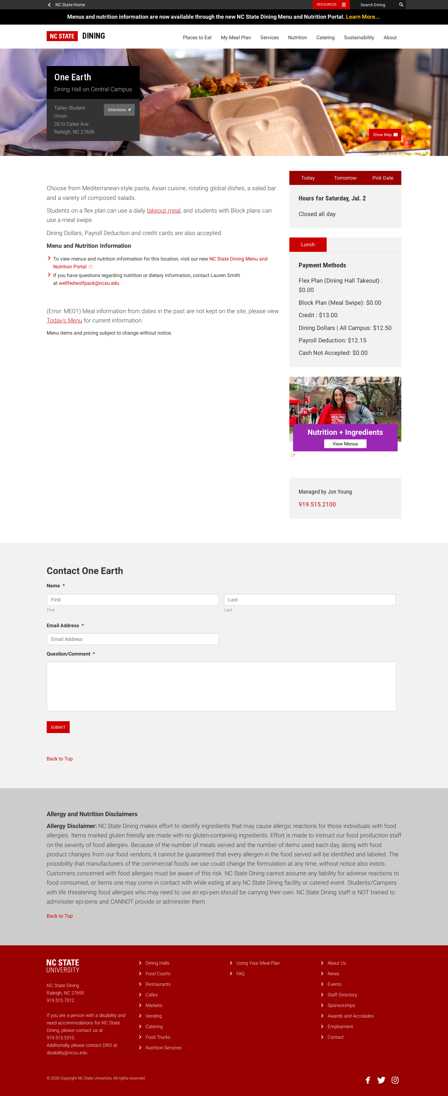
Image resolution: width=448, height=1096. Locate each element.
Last (228, 610)
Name (56, 586)
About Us (337, 963)
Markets (154, 1005)
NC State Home (70, 4)
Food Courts (158, 973)
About (390, 37)
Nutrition (297, 37)
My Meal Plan (236, 37)
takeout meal (163, 210)
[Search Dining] (373, 4)
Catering (325, 37)
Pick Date (382, 178)
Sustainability (359, 37)
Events (335, 984)
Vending (154, 1016)
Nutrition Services (164, 1048)
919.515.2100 (317, 504)
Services (269, 37)
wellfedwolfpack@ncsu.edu (89, 283)
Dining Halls (158, 963)
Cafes (152, 995)
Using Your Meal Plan (258, 963)
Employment (340, 1026)
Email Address (65, 625)
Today (308, 178)
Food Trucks (158, 1037)
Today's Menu (64, 320)
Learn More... (363, 16)
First (51, 610)
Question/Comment (71, 654)
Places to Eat (197, 37)
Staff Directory (342, 995)
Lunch (308, 244)
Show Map (385, 134)
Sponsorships (341, 1005)
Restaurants (158, 984)
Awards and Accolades (351, 1016)
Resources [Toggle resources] (327, 4)
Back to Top (60, 759)
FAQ (240, 973)
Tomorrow (345, 178)
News (333, 973)
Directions (119, 109)
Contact (336, 1037)
